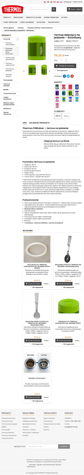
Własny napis (53, 22)
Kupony (46, 430)
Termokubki (18, 17)
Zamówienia (48, 421)
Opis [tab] (25, 123)
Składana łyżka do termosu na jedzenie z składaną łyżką (68, 266)
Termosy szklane (9, 75)
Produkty (6, 35)
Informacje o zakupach (31, 433)
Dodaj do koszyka (65, 66)
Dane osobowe (49, 418)
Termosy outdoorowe (10, 64)
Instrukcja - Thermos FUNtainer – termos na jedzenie (43, 223)
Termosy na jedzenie (10, 70)
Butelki (64, 17)
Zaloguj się (67, 2)
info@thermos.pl (71, 427)
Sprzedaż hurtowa (29, 424)
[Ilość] (62, 60)
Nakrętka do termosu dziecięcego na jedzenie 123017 (68, 322)
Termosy (6, 17)
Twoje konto (50, 413)
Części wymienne (27, 22)
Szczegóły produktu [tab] (39, 123)
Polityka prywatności (30, 421)
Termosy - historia (29, 430)
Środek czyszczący (37, 378)
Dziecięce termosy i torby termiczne (9, 51)
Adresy (46, 427)
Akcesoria (41, 22)
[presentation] (43, 454)
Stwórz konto (77, 2)
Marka (68, 41)
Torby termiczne (10, 22)
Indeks (56, 41)
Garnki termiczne (51, 17)
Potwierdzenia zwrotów (52, 424)
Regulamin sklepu (29, 418)
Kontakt (25, 435)
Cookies (26, 427)
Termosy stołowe (33, 17)
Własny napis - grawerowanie (9, 104)
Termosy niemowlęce (10, 44)
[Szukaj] (42, 9)
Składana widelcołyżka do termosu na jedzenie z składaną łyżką (37, 323)
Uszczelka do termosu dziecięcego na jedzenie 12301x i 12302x (37, 266)
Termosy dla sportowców (10, 58)
